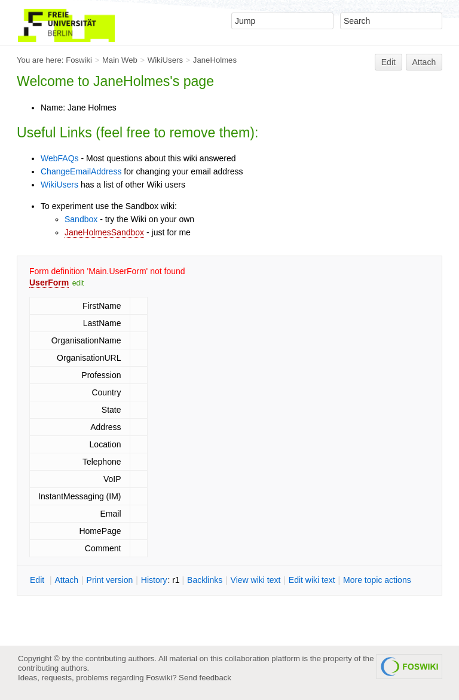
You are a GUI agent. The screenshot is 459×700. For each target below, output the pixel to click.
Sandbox (81, 219)
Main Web (119, 60)
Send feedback (205, 677)
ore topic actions (377, 580)
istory (154, 580)
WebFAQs (60, 158)
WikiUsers (165, 60)
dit (38, 580)
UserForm (49, 282)
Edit (388, 62)
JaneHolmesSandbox (104, 232)
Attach (424, 62)
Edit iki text (312, 580)
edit (78, 283)
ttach (66, 580)
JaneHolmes (215, 60)
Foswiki (79, 60)
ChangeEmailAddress (81, 171)
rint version (110, 580)
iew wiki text (256, 580)
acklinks (204, 580)
